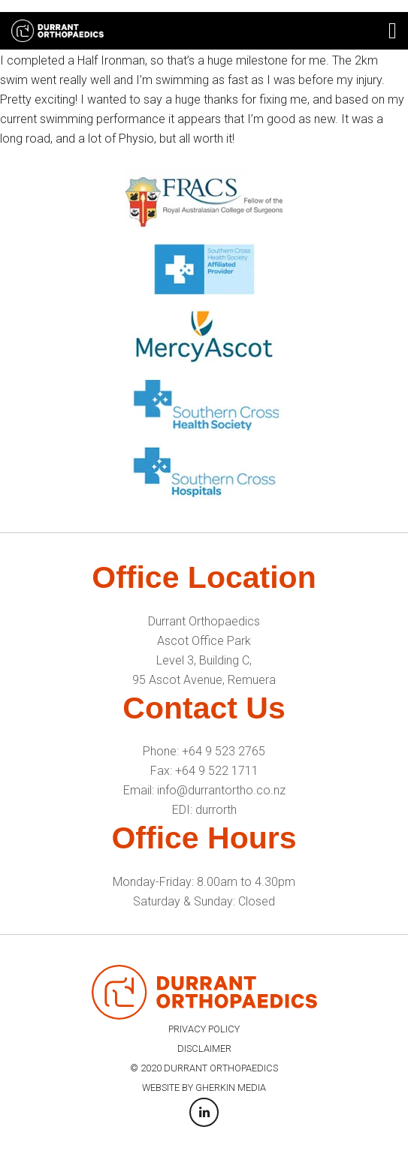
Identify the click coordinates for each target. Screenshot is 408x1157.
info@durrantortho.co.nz (221, 790)
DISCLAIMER (204, 1048)
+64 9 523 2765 (223, 751)
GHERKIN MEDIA (230, 1087)
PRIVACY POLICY (204, 1029)
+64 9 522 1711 (216, 771)
